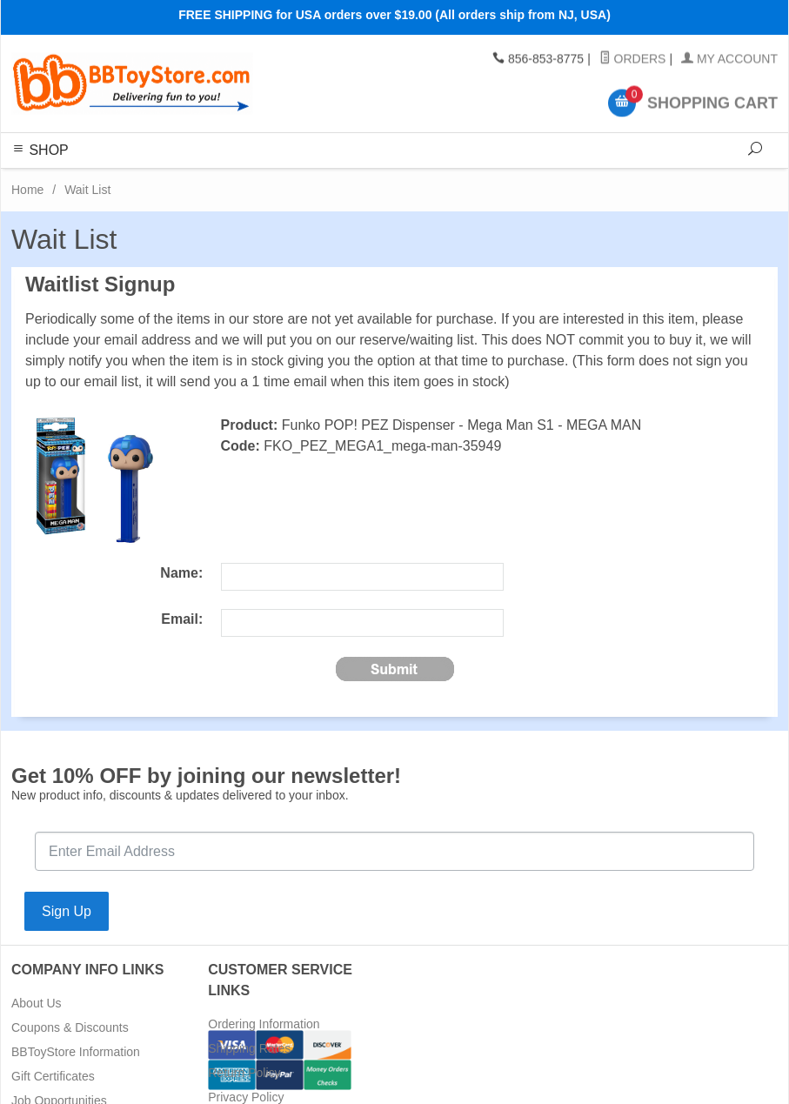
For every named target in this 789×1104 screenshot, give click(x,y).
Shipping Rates (249, 1048)
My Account (729, 59)
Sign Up (66, 911)
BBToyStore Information (75, 1052)
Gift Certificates (53, 1076)
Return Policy (244, 1073)
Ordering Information (263, 1024)
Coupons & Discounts (70, 1027)
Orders (632, 59)
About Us (36, 1003)
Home (27, 190)
